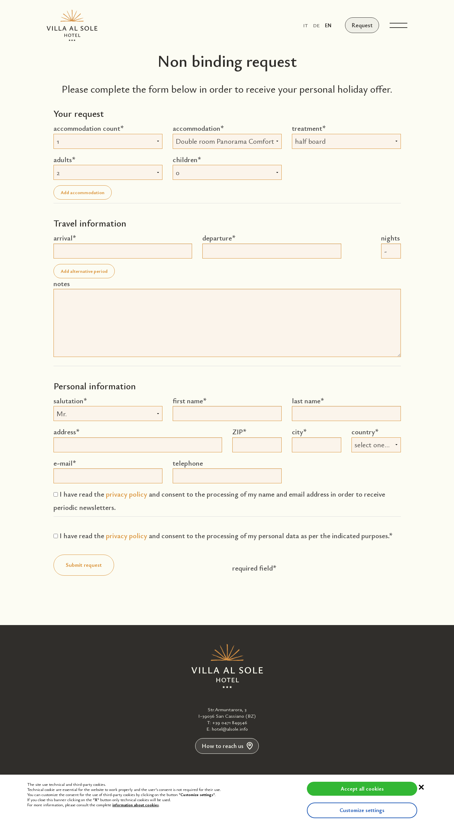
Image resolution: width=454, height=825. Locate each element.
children (185, 159)
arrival (63, 238)
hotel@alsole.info (230, 728)
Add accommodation (83, 192)
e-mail (63, 463)
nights (390, 238)
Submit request (84, 565)
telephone (188, 463)
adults (62, 159)
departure (217, 238)
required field (252, 568)
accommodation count (86, 128)
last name (306, 400)
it (306, 25)
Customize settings (342, 810)
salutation (68, 400)
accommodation (196, 128)
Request (363, 25)
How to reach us (227, 746)
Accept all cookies (342, 788)
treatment (307, 128)
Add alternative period (84, 271)
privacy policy (126, 494)
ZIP (237, 431)
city (297, 431)
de (317, 25)
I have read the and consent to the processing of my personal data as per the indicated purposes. (221, 535)
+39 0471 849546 (229, 722)
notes (61, 283)
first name (188, 400)
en (329, 25)
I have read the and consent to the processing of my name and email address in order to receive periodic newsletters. (219, 500)
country (363, 431)
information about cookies (135, 804)
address (64, 431)
